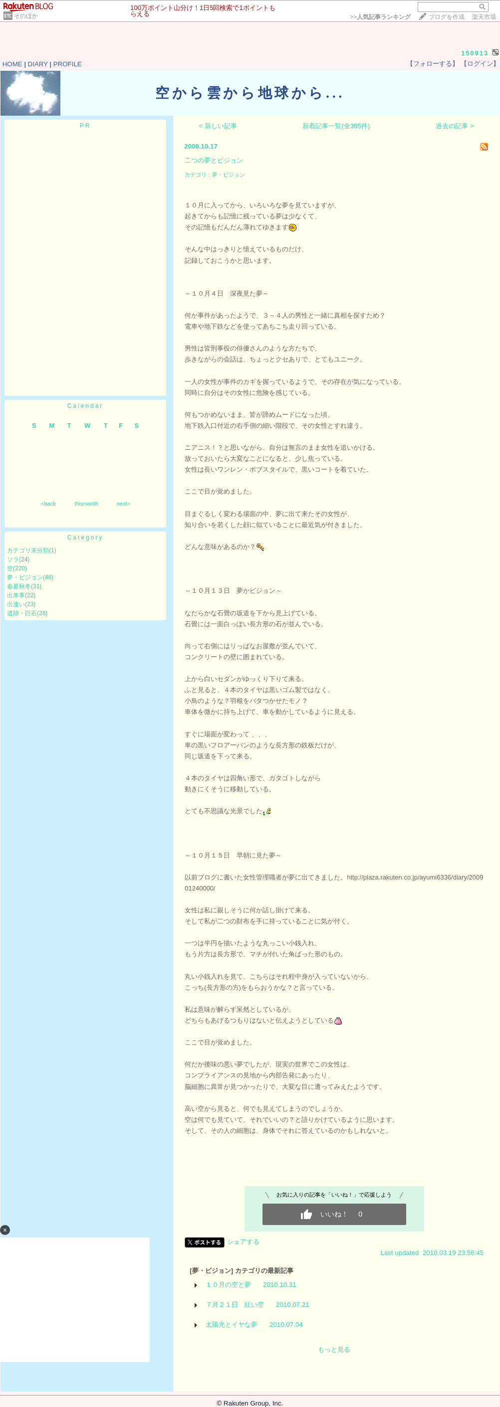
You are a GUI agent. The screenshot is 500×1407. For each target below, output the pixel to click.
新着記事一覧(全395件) (336, 126)
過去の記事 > (455, 126)
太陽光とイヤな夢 (231, 1324)
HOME (12, 64)
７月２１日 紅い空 (235, 1304)
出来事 (16, 595)
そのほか (26, 15)
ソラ (13, 559)
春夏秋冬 (19, 586)
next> (123, 504)
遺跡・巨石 (22, 613)
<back (48, 504)
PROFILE (67, 64)
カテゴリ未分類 (28, 550)
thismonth (86, 504)
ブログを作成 (447, 16)
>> (380, 16)
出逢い (16, 604)
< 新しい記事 (218, 126)
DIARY (38, 64)
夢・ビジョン (25, 577)
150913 (475, 53)
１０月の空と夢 (228, 1284)
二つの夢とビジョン (214, 160)
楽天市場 (484, 16)
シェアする (243, 1241)
